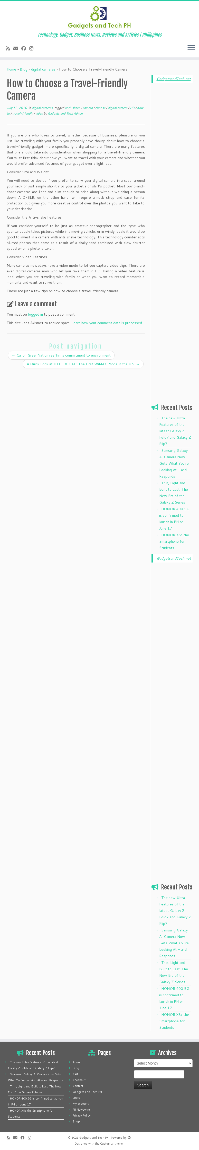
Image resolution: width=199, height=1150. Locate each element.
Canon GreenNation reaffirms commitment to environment (61, 355)
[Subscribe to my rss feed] (9, 48)
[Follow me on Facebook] (25, 48)
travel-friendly (23, 113)
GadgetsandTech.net (174, 78)
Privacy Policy (82, 1115)
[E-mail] (17, 48)
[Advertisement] (172, 165)
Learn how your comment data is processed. (107, 322)
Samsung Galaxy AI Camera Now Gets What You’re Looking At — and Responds (174, 463)
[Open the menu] (191, 48)
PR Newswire (81, 1110)
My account (81, 1104)
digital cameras (43, 69)
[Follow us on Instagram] (33, 48)
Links (76, 1098)
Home (11, 69)
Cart (75, 1074)
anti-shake (73, 108)
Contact (78, 1086)
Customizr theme (111, 1144)
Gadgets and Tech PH (87, 1092)
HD (132, 108)
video (39, 113)
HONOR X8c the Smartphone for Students (174, 541)
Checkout (79, 1080)
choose (100, 108)
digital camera (118, 108)
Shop (76, 1121)
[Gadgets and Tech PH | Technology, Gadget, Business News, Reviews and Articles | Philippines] (99, 17)
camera (88, 108)
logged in (35, 314)
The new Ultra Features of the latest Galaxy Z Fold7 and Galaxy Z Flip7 (175, 431)
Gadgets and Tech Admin (65, 113)
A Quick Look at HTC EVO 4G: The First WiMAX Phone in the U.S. (83, 364)
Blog (23, 69)
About (77, 1062)
